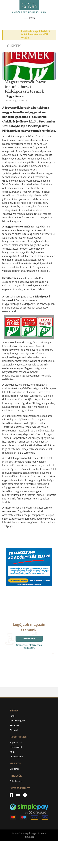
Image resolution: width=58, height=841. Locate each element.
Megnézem (29, 639)
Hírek (12, 716)
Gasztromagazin (17, 721)
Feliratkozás (16, 781)
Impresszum (16, 742)
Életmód (14, 730)
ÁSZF (12, 752)
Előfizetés (14, 769)
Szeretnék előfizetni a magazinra (29, 646)
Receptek (14, 725)
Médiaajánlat (16, 747)
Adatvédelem (16, 757)
